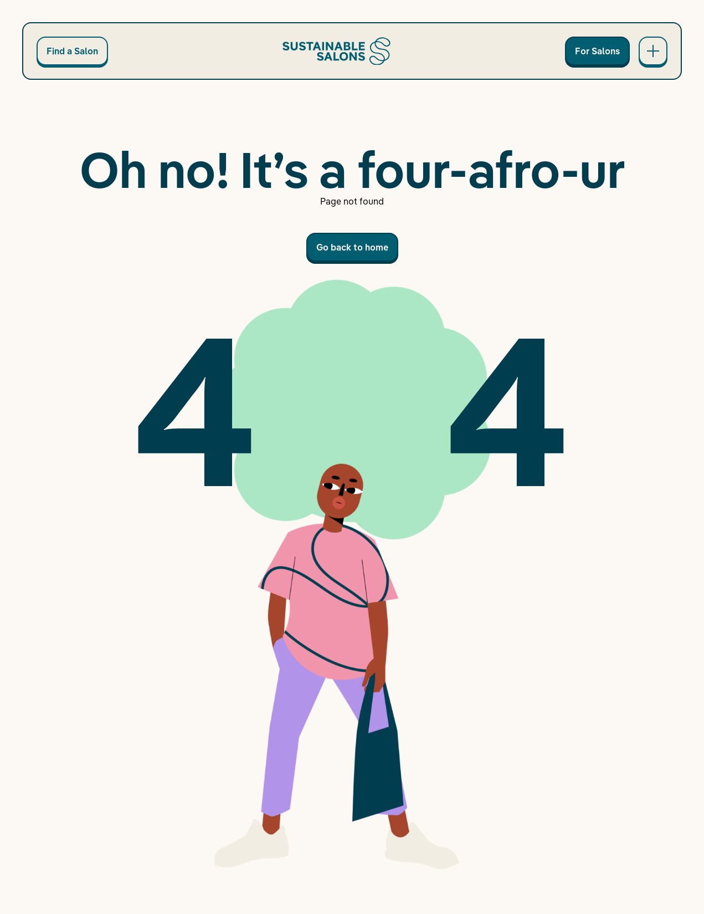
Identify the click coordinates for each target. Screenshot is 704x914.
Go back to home (352, 247)
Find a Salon (72, 51)
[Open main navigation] (653, 51)
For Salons (597, 51)
